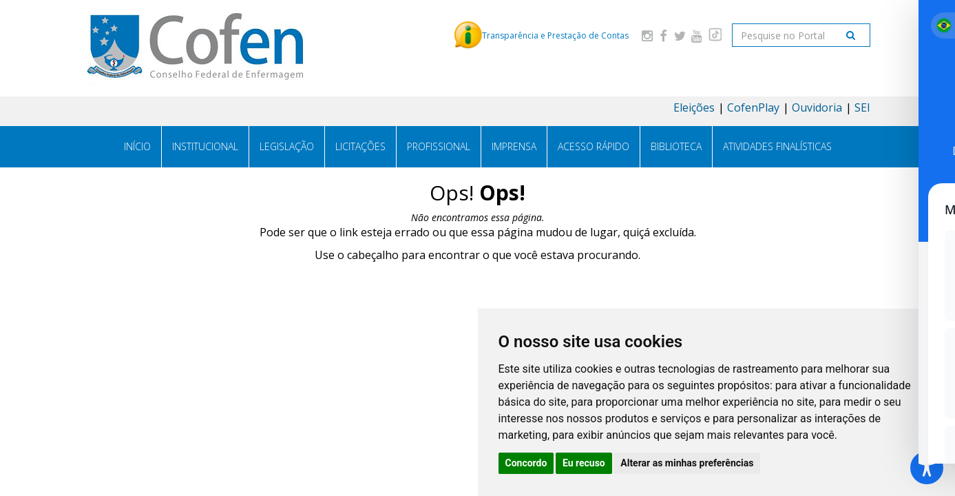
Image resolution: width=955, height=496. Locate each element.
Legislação (287, 146)
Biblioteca (676, 146)
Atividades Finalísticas (777, 146)
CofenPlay (753, 107)
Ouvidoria (817, 107)
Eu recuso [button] (584, 462)
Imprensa (514, 146)
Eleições (694, 107)
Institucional (205, 146)
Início (137, 146)
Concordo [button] (526, 462)
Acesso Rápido (593, 146)
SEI (862, 107)
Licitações (360, 146)
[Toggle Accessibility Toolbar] (927, 468)
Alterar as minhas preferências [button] (686, 462)
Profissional (438, 146)
